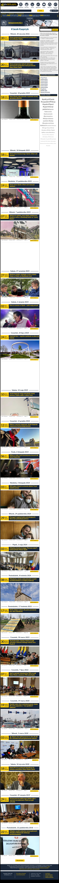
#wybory (44, 130)
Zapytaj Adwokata (45, 92)
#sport (45, 107)
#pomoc (52, 134)
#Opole (51, 99)
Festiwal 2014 (44, 81)
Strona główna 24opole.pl (21, 873)
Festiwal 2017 (44, 85)
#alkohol (43, 125)
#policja (45, 99)
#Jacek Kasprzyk (20, 13)
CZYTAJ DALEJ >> (34, 60)
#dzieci (49, 141)
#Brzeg (51, 139)
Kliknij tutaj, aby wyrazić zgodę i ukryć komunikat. (29, 868)
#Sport (51, 104)
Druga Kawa (44, 77)
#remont (44, 134)
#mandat (48, 145)
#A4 (46, 141)
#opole (45, 104)
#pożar (51, 109)
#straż (52, 128)
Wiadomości (11, 13)
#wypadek (45, 102)
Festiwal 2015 (44, 82)
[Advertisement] (19, 135)
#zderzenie (48, 111)
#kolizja (51, 121)
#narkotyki (43, 141)
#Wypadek (43, 139)
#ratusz (54, 125)
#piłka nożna (45, 132)
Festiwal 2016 (44, 84)
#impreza (42, 143)
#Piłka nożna (53, 143)
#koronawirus (48, 116)
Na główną (43, 89)
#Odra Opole (51, 130)
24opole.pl (3, 13)
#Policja (52, 102)
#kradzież (48, 125)
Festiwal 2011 (44, 79)
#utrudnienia (47, 143)
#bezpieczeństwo (48, 123)
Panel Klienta (47, 873)
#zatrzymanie (48, 114)
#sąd (55, 139)
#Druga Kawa (46, 128)
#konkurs (52, 132)
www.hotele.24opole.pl (20, 874)
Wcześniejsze (19, 860)
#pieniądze (53, 141)
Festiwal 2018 (44, 87)
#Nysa (48, 134)
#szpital (48, 139)
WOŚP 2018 (44, 90)
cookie (48, 866)
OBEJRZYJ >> (35, 760)
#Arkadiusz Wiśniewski (48, 136)
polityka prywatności (44, 867)
